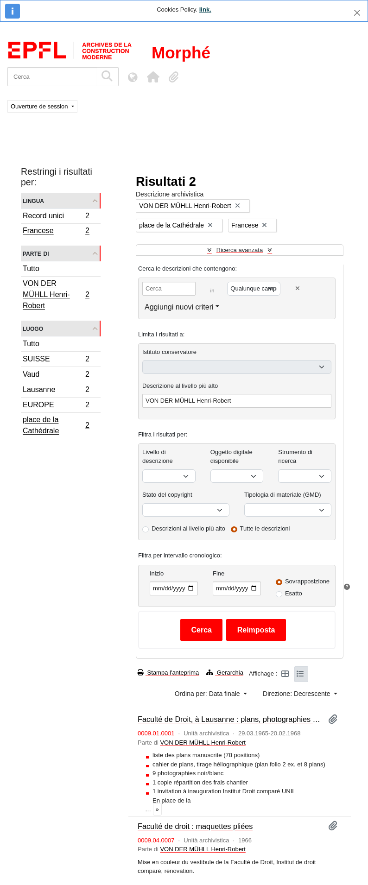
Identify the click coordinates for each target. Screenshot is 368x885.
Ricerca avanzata (239, 250)
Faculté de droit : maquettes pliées (195, 826)
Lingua (33, 200)
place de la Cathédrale (55, 425)
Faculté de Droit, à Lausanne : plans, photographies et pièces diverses (229, 719)
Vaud (55, 375)
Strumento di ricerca (295, 457)
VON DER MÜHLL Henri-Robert (55, 294)
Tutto (31, 268)
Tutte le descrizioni (265, 528)
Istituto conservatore (169, 351)
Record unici (55, 217)
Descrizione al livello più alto (180, 385)
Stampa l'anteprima (168, 672)
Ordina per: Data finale (208, 693)
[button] (153, 77)
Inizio (157, 573)
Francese (55, 231)
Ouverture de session (40, 106)
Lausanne (55, 391)
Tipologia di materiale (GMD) (282, 494)
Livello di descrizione (157, 457)
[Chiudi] (357, 12)
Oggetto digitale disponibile (231, 457)
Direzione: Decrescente (297, 693)
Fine (218, 573)
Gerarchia (224, 672)
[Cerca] (52, 76)
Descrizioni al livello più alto (188, 528)
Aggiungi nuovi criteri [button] (179, 307)
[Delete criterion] (297, 288)
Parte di (36, 253)
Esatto (293, 593)
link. (205, 9)
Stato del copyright (167, 494)
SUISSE (55, 360)
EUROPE (55, 406)
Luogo (33, 328)
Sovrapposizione (307, 581)
